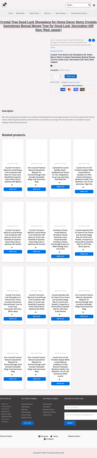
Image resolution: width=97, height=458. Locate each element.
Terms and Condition (7, 420)
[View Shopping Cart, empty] (4, 5)
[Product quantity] (56, 76)
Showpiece (47, 407)
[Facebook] (43, 436)
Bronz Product (26, 415)
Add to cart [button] (13, 189)
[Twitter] (54, 436)
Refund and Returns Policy (7, 413)
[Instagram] (48, 439)
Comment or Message (71, 411)
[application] (25, 13)
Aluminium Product (50, 412)
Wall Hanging (47, 404)
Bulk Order (28, 423)
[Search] (89, 5)
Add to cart (71, 76)
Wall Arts (24, 409)
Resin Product (26, 412)
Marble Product (27, 418)
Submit (70, 423)
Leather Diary (47, 415)
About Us (3, 404)
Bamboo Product (49, 409)
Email (66, 404)
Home (52, 40)
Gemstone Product (62, 40)
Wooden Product (27, 404)
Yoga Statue (25, 407)
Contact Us (4, 409)
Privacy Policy (5, 407)
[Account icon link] (94, 5)
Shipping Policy (5, 418)
